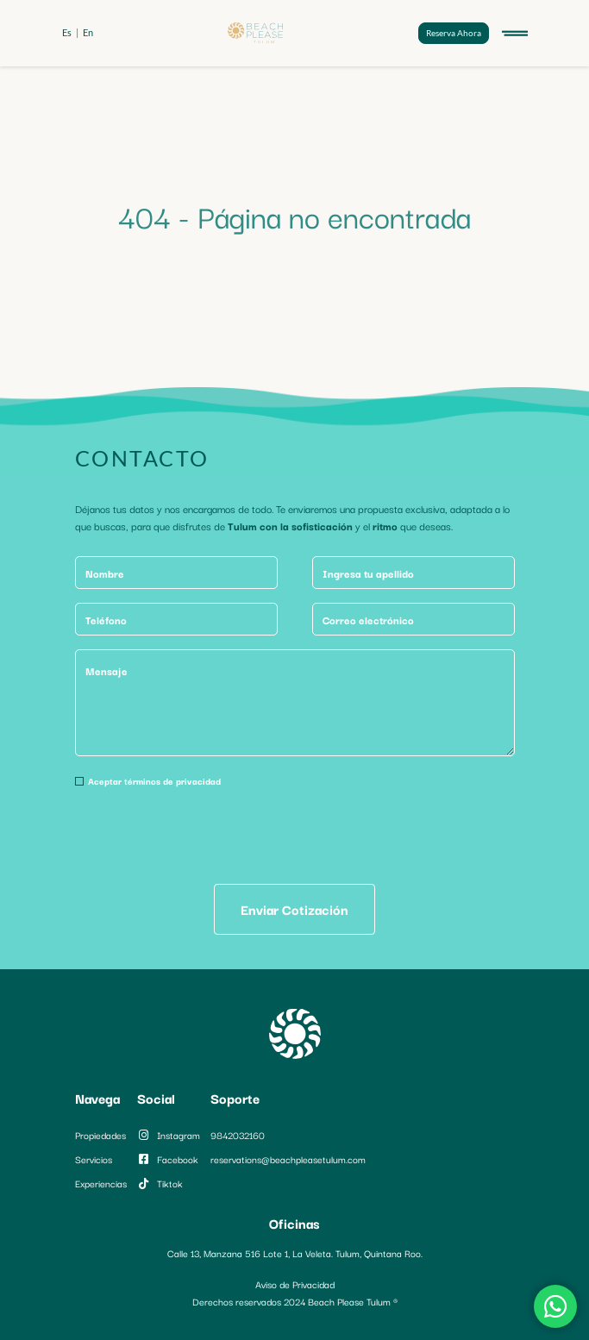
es (67, 32)
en (88, 32)
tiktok (160, 1183)
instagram (168, 1135)
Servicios (93, 1159)
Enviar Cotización (294, 909)
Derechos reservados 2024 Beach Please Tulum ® (295, 1301)
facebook (167, 1159)
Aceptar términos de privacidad (154, 780)
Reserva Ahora (453, 33)
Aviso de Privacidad (295, 1284)
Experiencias (101, 1183)
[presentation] (206, 836)
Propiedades (100, 1135)
